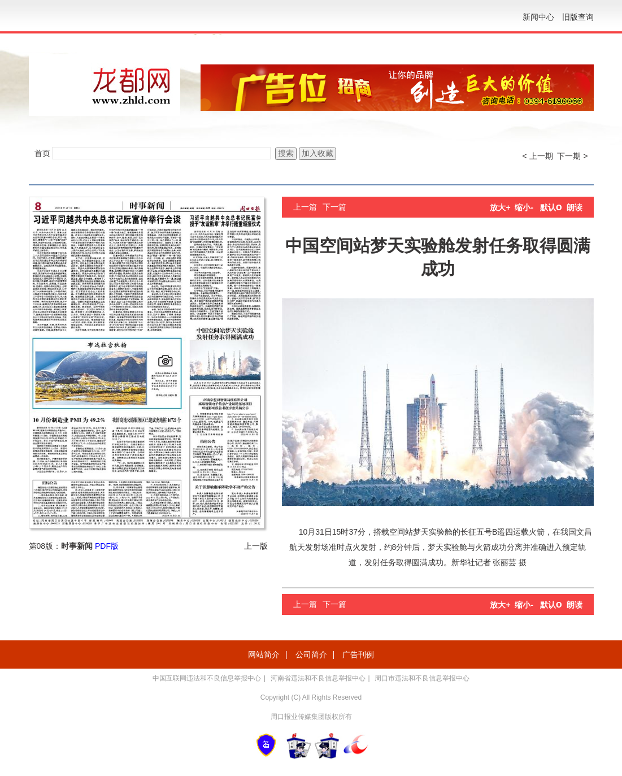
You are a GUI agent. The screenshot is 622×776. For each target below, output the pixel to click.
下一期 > (572, 156)
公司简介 (311, 654)
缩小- (524, 207)
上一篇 (305, 206)
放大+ (500, 207)
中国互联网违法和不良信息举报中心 (207, 678)
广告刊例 (358, 654)
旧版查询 (578, 16)
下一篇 (334, 206)
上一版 (256, 545)
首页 (42, 153)
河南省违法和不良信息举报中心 (318, 678)
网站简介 (264, 654)
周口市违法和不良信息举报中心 (422, 678)
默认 (551, 207)
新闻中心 (538, 16)
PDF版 (107, 545)
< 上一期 (538, 156)
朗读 (574, 207)
